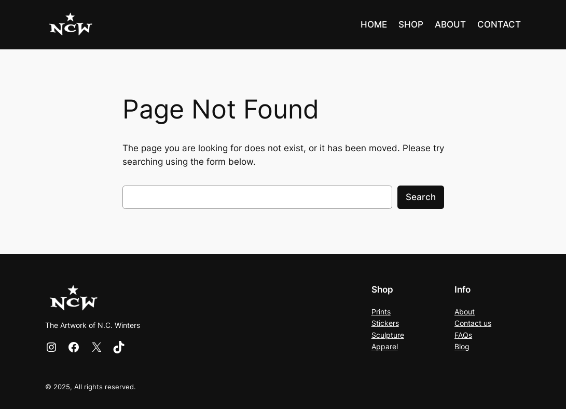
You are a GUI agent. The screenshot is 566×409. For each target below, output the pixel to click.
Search (421, 197)
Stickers (385, 323)
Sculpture (387, 335)
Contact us (472, 323)
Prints (381, 311)
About (464, 311)
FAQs (463, 335)
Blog (462, 346)
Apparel (384, 346)
